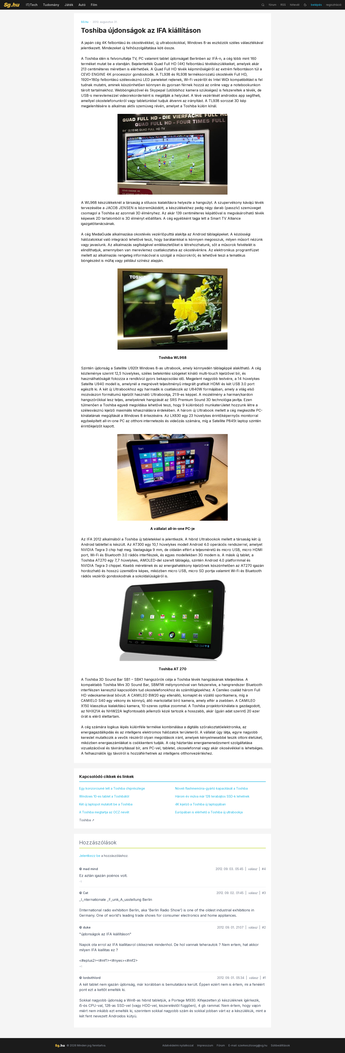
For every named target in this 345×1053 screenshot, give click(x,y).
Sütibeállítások (280, 1045)
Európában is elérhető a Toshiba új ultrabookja (209, 812)
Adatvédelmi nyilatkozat (178, 1045)
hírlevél (294, 4)
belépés (316, 4)
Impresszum (205, 1045)
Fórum (221, 1045)
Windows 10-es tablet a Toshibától (104, 796)
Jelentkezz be (89, 856)
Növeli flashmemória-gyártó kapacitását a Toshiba (211, 788)
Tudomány (51, 5)
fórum (272, 4)
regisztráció (333, 4)
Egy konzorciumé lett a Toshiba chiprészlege (112, 788)
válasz (252, 869)
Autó (82, 5)
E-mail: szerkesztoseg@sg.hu (247, 1045)
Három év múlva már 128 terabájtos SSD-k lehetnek (212, 796)
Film (94, 5)
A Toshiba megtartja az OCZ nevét (104, 812)
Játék (68, 5)
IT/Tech (32, 5)
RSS (283, 4)
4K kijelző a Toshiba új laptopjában (200, 804)
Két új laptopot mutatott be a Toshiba (105, 804)
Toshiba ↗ (86, 820)
